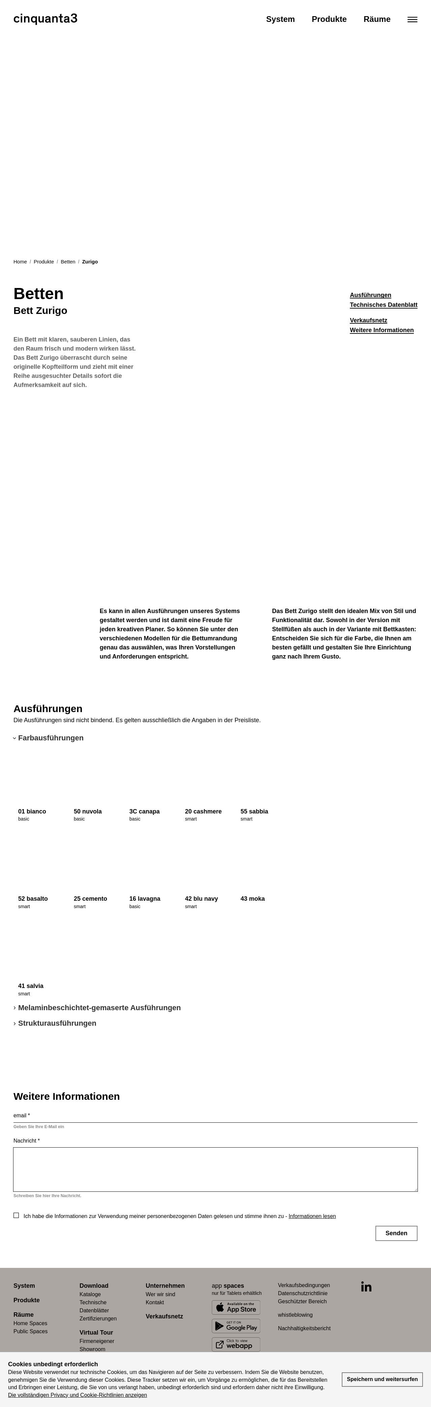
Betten (68, 261)
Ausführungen (370, 295)
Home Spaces (30, 1323)
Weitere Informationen (382, 330)
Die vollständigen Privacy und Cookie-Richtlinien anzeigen (77, 1395)
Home (20, 261)
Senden (396, 1233)
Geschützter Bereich (302, 1301)
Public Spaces (30, 1331)
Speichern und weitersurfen (382, 1379)
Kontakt (155, 1302)
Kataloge (90, 1294)
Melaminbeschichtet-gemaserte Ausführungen (99, 1007)
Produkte (329, 19)
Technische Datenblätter (94, 1306)
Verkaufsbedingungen (304, 1285)
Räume (377, 19)
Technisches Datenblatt (384, 304)
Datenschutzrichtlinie (303, 1293)
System (280, 19)
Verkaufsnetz (368, 320)
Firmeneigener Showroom (96, 1345)
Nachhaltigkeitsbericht (304, 1328)
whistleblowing (295, 1315)
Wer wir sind (160, 1294)
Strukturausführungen (57, 1023)
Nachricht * (26, 1141)
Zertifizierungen (98, 1318)
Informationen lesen (312, 1216)
